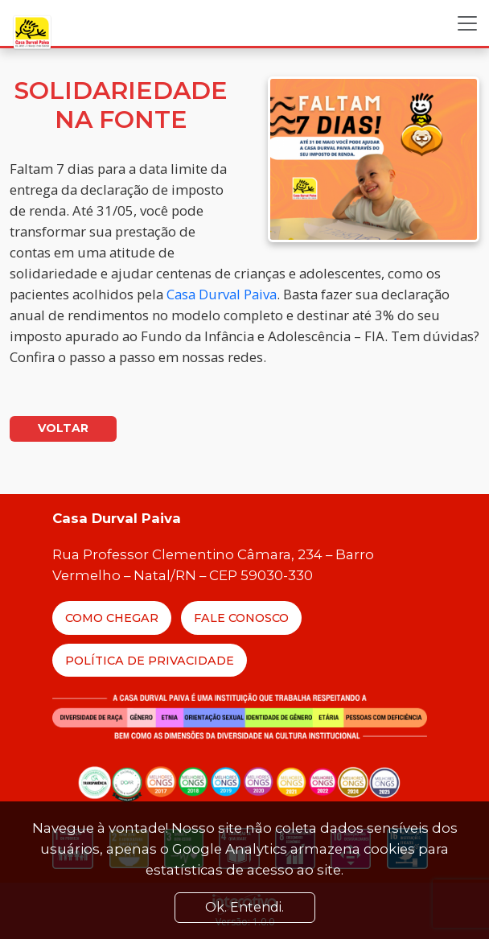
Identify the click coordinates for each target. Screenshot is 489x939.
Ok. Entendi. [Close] (244, 907)
